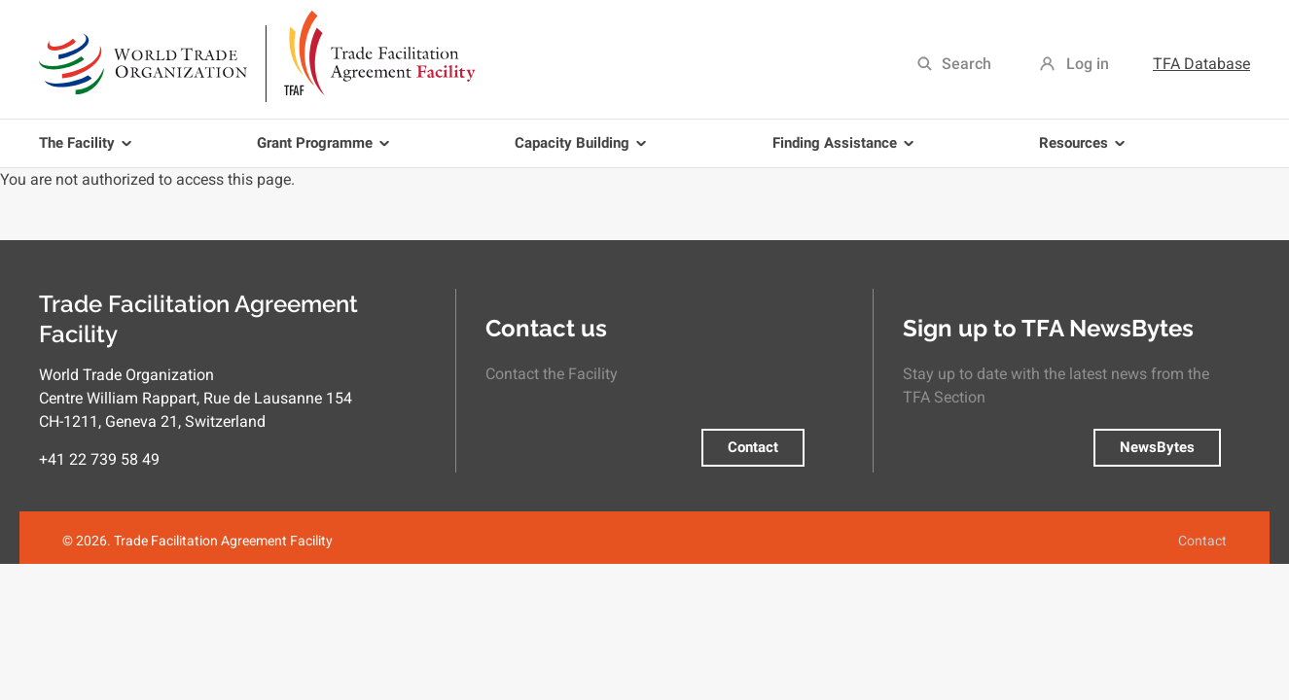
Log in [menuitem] (1087, 63)
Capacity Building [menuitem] (584, 150)
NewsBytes (1157, 447)
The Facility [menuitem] (88, 150)
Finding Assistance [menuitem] (846, 150)
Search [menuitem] (966, 63)
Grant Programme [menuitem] (326, 150)
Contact (753, 447)
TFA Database (1201, 63)
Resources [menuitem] (1085, 150)
